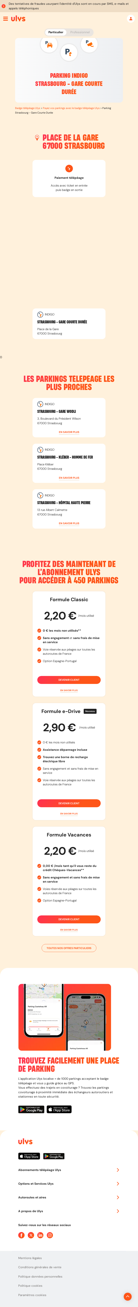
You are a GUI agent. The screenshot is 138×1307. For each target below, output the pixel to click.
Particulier (55, 32)
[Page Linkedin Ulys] (40, 1235)
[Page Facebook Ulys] (21, 1235)
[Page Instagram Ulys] (50, 1235)
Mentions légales (30, 1258)
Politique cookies (30, 1286)
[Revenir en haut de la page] (114, 1297)
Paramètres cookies (32, 1295)
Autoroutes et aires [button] (69, 1197)
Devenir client (69, 680)
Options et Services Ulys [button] (69, 1184)
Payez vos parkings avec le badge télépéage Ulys (71, 108)
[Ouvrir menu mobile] (5, 18)
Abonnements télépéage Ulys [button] (69, 1170)
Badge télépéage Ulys (27, 108)
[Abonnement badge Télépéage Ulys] (18, 18)
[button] (69, 432)
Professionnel (80, 32)
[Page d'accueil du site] (25, 1142)
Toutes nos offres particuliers (69, 948)
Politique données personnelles (40, 1277)
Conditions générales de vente (39, 1267)
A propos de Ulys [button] (69, 1211)
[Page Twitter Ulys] (31, 1235)
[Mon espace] (131, 19)
